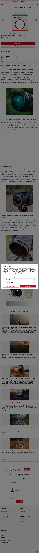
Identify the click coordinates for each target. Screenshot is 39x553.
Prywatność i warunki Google (29, 271)
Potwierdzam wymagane (11, 286)
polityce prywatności (30, 270)
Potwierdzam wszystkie (28, 286)
